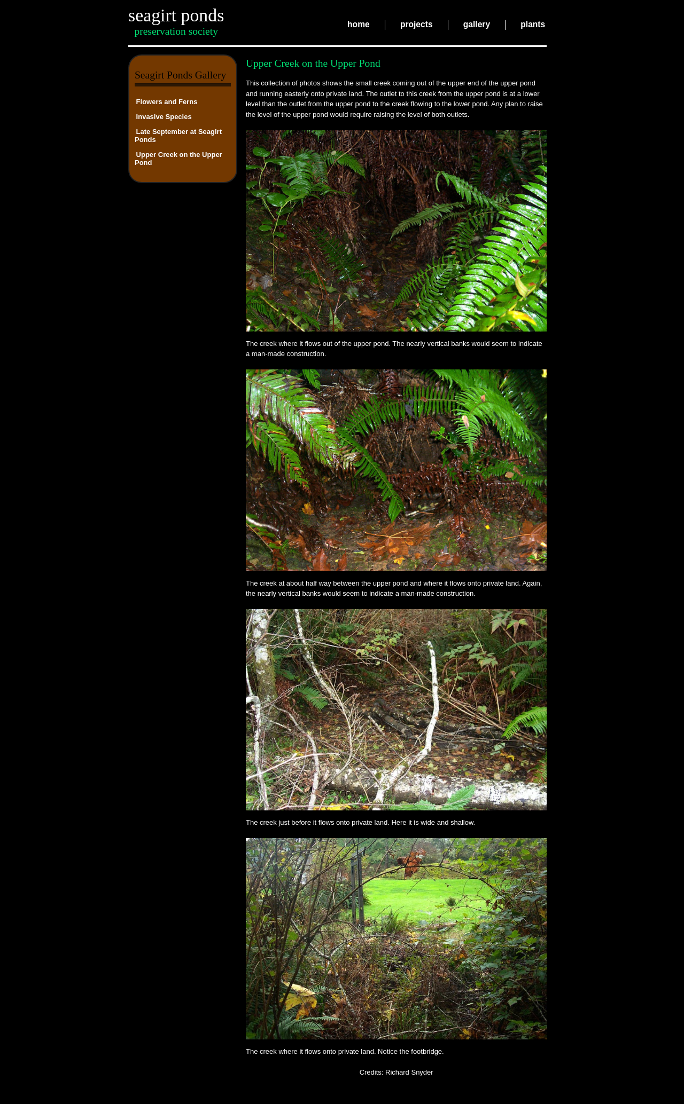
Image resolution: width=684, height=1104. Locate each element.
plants (532, 24)
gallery (476, 24)
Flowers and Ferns (167, 101)
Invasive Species (164, 116)
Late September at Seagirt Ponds (178, 135)
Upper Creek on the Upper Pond (178, 158)
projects (416, 24)
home (358, 24)
